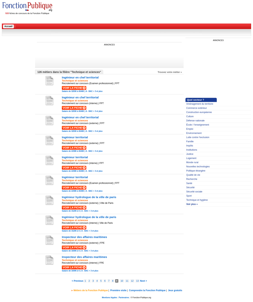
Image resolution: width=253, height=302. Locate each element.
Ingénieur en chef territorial (80, 77)
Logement (191, 158)
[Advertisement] (106, 54)
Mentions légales (109, 297)
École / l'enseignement (197, 124)
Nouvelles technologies (198, 166)
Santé (189, 183)
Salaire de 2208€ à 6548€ (73, 151)
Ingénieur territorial (75, 137)
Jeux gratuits (175, 290)
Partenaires (124, 297)
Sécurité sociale (194, 191)
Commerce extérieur (196, 108)
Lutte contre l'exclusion (197, 137)
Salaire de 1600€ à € (71, 251)
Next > (143, 281)
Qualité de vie (193, 175)
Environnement (194, 133)
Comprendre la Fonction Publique (147, 290)
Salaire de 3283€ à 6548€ (73, 91)
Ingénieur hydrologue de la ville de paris (89, 197)
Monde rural (192, 162)
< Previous (77, 281)
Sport (189, 195)
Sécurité (190, 187)
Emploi (189, 129)
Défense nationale (195, 120)
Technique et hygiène (197, 200)
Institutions (191, 150)
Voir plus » (192, 204)
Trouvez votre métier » (170, 72)
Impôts (189, 145)
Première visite (118, 290)
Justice (189, 154)
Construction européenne (199, 112)
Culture (190, 116)
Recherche (191, 179)
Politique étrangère (195, 170)
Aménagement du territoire (199, 104)
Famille (190, 141)
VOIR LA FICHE (72, 87)
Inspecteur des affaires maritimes (84, 237)
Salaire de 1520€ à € (71, 211)
